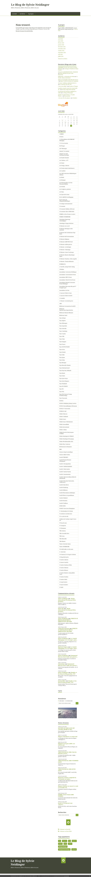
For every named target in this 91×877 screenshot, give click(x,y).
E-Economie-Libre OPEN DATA (66, 211)
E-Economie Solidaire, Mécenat (66, 209)
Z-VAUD (61, 587)
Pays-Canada (62, 333)
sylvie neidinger (63, 598)
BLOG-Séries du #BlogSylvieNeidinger (64, 200)
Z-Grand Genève (63, 582)
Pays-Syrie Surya (63, 378)
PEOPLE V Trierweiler (64, 408)
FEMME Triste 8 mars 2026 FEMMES (66, 795)
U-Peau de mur (63, 523)
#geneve (74, 841)
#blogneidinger (63, 846)
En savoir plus (66, 875)
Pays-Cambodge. (63, 331)
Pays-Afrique (62, 318)
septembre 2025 (62, 52)
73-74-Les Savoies (63, 143)
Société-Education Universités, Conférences (66, 481)
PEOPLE (61, 400)
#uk (59, 841)
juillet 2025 (60, 56)
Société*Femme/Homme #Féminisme (65, 460)
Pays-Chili (61, 336)
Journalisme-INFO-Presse (65, 277)
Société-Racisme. (63, 500)
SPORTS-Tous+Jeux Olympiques (67, 508)
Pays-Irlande (62, 352)
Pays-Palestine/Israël (64, 368)
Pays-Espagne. (62, 341)
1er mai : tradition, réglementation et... (67, 83)
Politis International (64, 427)
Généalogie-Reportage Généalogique (64, 220)
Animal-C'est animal (64, 151)
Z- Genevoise (62, 552)
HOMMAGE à (62, 264)
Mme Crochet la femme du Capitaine (69, 81)
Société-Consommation (64, 474)
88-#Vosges (62, 146)
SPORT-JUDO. (62, 506)
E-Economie (62, 206)
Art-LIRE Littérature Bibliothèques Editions (67, 174)
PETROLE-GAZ (62, 411)
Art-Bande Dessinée (64, 157)
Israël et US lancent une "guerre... (65, 803)
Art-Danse (61, 163)
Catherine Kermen (63, 628)
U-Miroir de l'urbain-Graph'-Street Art (67, 519)
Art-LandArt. (62, 171)
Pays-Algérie (62, 320)
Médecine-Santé (63, 315)
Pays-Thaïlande (63, 383)
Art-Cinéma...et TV (63, 160)
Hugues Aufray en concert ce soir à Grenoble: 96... (68, 786)
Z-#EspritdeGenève (64, 557)
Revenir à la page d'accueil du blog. (24, 31)
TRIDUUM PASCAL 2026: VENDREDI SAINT (68, 761)
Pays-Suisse (62, 375)
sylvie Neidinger (63, 618)
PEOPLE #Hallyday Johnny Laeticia (67, 403)
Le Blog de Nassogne (68, 92)
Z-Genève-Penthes (63, 577)
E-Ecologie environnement (65, 203)
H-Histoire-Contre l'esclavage (66, 252)
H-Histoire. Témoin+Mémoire (66, 261)
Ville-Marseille (63, 538)
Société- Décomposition (65, 464)
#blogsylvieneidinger (64, 849)
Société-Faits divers (64, 485)
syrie (65, 843)
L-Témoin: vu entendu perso (66, 301)
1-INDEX (61, 134)
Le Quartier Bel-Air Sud (65, 84)
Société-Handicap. (63, 487)
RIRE (60, 449)
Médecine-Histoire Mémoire (66, 312)
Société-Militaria (63, 490)
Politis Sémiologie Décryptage (66, 439)
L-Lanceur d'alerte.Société (65, 295)
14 (65, 122)
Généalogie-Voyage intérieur (66, 223)
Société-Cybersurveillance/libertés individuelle (67, 477)
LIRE (60, 303)
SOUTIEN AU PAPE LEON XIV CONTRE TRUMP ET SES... (66, 728)
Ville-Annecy (62, 531)
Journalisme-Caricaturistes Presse (67, 274)
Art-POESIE (62, 186)
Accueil (14, 14)
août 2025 (60, 54)
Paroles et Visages (73, 86)
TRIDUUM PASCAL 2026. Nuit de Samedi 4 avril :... (67, 752)
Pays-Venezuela (63, 398)
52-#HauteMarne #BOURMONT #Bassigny (67, 140)
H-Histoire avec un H (64, 226)
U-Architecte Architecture (65, 513)
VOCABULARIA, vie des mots (66, 549)
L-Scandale (62, 298)
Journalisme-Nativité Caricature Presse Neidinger (67, 283)
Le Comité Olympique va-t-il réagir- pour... (67, 639)
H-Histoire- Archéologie (65, 247)
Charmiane (61, 664)
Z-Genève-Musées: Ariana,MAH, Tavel (67, 573)
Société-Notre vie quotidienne (66, 495)
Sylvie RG (61, 608)
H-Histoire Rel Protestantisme (66, 236)
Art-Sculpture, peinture (65, 189)
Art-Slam (61, 192)
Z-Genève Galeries (63, 559)
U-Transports (62, 525)
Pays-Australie (62, 328)
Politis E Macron (63, 414)
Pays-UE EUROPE (63, 386)
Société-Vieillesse (63, 503)
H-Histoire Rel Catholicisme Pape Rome (67, 233)
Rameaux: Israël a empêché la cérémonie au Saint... (67, 778)
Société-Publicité (63, 498)
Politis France (62, 419)
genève (70, 843)
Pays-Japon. (62, 357)
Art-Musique (62, 180)
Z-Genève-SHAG (63, 579)
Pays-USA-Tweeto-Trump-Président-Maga (65, 395)
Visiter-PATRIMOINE (64, 546)
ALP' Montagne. (63, 148)
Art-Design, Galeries (64, 165)
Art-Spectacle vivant (64, 194)
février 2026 (61, 43)
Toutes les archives (62, 58)
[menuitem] (14, 13)
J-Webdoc (61, 269)
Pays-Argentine (63, 326)
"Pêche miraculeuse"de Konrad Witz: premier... (67, 600)
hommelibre (62, 681)
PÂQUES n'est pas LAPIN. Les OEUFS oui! (66, 744)
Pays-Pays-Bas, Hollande (65, 370)
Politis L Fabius (63, 429)
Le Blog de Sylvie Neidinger (30, 4)
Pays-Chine (62, 339)
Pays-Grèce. (62, 349)
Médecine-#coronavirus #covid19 (67, 306)
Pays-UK (61, 389)
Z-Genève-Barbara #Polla (65, 565)
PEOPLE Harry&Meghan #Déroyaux (68, 406)
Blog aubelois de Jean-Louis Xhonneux (65, 74)
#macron (64, 841)
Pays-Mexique (62, 362)
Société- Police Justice (64, 469)
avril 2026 (60, 39)
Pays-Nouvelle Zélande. (65, 365)
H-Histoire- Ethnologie (64, 249)
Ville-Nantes (62, 541)
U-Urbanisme (62, 528)
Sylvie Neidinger (63, 638)
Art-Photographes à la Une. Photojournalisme (66, 183)
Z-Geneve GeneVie (63, 562)
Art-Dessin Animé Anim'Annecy (66, 168)
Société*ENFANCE (63, 457)
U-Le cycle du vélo (63, 516)
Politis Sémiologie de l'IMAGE (66, 436)
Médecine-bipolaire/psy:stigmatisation (66, 309)
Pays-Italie (62, 354)
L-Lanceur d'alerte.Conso (65, 293)
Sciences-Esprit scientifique (66, 452)
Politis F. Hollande (63, 416)
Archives (22, 14)
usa (69, 841)
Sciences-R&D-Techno (64, 454)
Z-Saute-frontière (63, 584)
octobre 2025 (61, 50)
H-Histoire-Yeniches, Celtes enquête (68, 259)
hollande (74, 849)
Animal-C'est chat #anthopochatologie (64, 154)
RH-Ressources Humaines (65, 446)
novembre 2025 (62, 48)
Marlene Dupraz (63, 647)
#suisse (60, 843)
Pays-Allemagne (63, 323)
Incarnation (67, 96)
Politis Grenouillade (64, 424)
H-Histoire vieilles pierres (65, 244)
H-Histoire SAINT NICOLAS (66, 241)
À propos (31, 14)
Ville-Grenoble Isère (64, 533)
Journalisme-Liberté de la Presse (67, 280)
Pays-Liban (62, 360)
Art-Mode (61, 177)
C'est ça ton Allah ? (62, 86)
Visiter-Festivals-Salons (65, 544)
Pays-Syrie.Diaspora (64, 381)
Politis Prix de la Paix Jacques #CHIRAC (66, 433)
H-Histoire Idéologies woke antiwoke (66, 229)
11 (76, 120)
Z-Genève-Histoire (63, 567)
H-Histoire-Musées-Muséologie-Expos (67, 255)
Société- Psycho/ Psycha (65, 471)
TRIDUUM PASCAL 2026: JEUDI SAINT (66, 769)
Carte (60, 691)
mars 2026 (60, 41)
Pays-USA (61, 391)
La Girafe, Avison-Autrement (68, 77)
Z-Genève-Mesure (63, 570)
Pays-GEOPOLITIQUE (64, 347)
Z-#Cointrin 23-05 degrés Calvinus (67, 554)
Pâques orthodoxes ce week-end (67, 736)
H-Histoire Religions (64, 239)
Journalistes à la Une (64, 290)
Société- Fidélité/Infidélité (65, 466)
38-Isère (61, 136)
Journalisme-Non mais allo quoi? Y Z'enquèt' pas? (67, 287)
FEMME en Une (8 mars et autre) (67, 214)
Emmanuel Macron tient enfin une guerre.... (68, 656)
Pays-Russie (62, 373)
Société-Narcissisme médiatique (67, 492)
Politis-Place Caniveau (64, 444)
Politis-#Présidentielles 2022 (66, 441)
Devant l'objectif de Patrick (68, 89)
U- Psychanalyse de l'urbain (66, 511)
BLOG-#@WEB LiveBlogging (66, 197)
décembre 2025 (62, 46)
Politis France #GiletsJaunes (66, 421)
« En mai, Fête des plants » (64, 98)
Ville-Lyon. (62, 536)
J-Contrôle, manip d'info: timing (67, 266)
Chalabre (75, 98)
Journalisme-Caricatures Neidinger (68, 272)
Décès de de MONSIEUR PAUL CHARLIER (68, 72)
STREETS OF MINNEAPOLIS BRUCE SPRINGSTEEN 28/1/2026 (68, 620)
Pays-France (62, 344)
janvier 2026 (61, 45)
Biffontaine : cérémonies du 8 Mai (66, 76)
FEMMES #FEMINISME (64, 217)
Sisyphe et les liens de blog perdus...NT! (67, 673)
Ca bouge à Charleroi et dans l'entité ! (68, 69)
